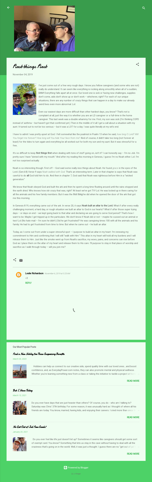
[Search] (144, 8)
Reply (28, 283)
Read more (133, 380)
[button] (137, 64)
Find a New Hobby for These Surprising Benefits (38, 354)
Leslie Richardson (34, 273)
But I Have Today (22, 390)
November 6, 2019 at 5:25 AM (57, 273)
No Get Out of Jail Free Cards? (29, 427)
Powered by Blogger (76, 467)
